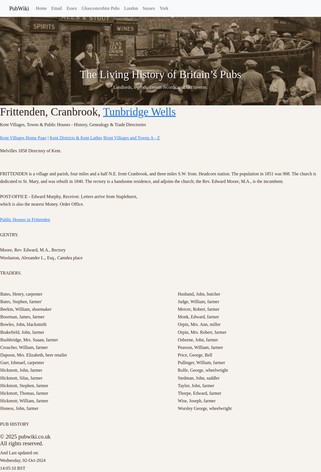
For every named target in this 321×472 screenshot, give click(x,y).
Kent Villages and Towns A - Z (132, 137)
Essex (72, 8)
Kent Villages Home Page (23, 137)
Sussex (149, 8)
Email (56, 8)
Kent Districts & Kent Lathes (76, 137)
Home (41, 8)
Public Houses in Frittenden (25, 219)
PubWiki (19, 8)
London (131, 8)
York (164, 8)
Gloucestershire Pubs (101, 8)
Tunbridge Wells (139, 112)
